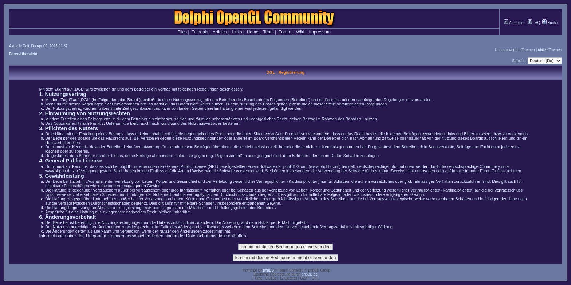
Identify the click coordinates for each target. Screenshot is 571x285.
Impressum (320, 32)
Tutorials (200, 32)
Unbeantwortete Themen (515, 50)
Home (253, 32)
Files (182, 32)
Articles (220, 32)
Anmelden (514, 23)
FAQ (534, 23)
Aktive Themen (549, 50)
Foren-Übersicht (23, 54)
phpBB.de (310, 274)
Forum (285, 32)
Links (237, 32)
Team (268, 32)
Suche (550, 23)
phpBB (268, 270)
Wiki (300, 32)
